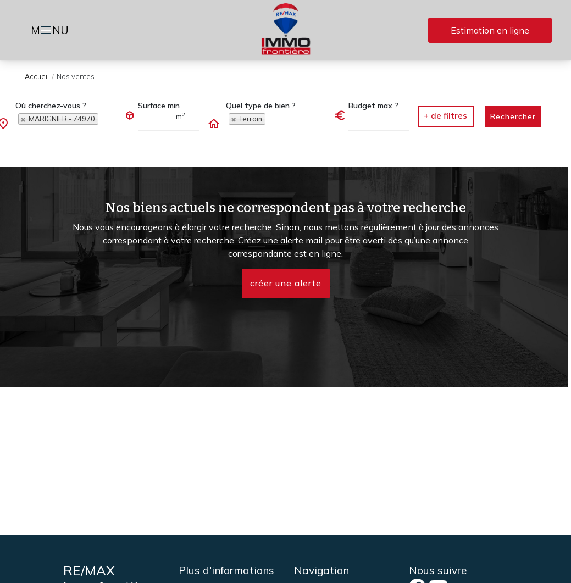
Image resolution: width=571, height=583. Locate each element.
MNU (51, 31)
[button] (446, 116)
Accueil (37, 76)
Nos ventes (76, 76)
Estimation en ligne (490, 30)
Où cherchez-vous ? (50, 105)
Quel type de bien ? (261, 105)
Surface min (159, 105)
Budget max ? (373, 105)
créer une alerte (285, 283)
